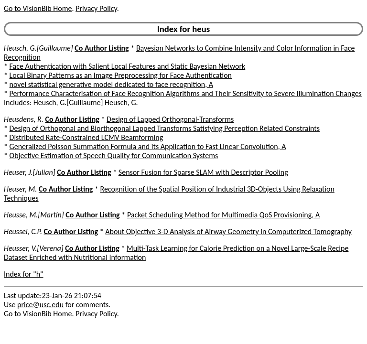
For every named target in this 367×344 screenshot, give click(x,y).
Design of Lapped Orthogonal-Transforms (170, 119)
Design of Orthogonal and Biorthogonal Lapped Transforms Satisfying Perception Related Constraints (165, 128)
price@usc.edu (40, 304)
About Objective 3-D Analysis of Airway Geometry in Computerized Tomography (228, 231)
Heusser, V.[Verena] (34, 248)
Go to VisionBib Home (38, 8)
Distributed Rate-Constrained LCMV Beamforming (86, 137)
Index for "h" (23, 274)
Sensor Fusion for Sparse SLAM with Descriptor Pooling (203, 172)
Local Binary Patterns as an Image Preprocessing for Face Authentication (121, 75)
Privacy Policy (96, 8)
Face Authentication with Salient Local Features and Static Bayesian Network (128, 66)
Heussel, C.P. (23, 231)
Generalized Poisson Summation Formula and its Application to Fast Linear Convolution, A (148, 146)
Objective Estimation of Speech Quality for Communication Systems (114, 155)
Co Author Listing (102, 48)
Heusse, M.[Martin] (34, 214)
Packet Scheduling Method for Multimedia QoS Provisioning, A (223, 214)
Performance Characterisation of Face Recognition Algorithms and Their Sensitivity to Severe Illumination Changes (186, 93)
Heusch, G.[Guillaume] (38, 48)
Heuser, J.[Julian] (29, 172)
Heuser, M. (20, 189)
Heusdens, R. (23, 119)
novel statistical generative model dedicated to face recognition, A (112, 84)
